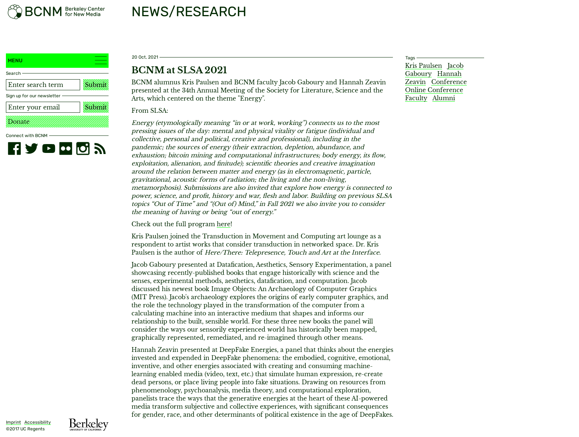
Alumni (443, 98)
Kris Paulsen (423, 65)
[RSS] (100, 148)
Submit (96, 84)
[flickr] (65, 148)
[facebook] (14, 148)
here (223, 224)
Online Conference (434, 90)
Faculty (416, 98)
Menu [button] (57, 60)
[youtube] (48, 148)
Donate (19, 121)
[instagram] (82, 148)
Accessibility (37, 422)
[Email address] (43, 107)
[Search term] (43, 84)
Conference (449, 81)
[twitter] (31, 148)
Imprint (13, 422)
